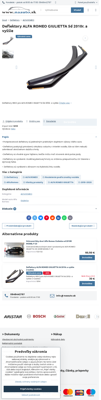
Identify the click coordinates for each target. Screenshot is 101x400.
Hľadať (77, 10)
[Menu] (96, 10)
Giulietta (25, 200)
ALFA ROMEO (26, 194)
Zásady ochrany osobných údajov (31, 381)
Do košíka (70, 112)
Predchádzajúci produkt (18, 226)
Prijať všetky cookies (30, 389)
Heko (13, 129)
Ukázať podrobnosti (31, 395)
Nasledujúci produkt (83, 226)
